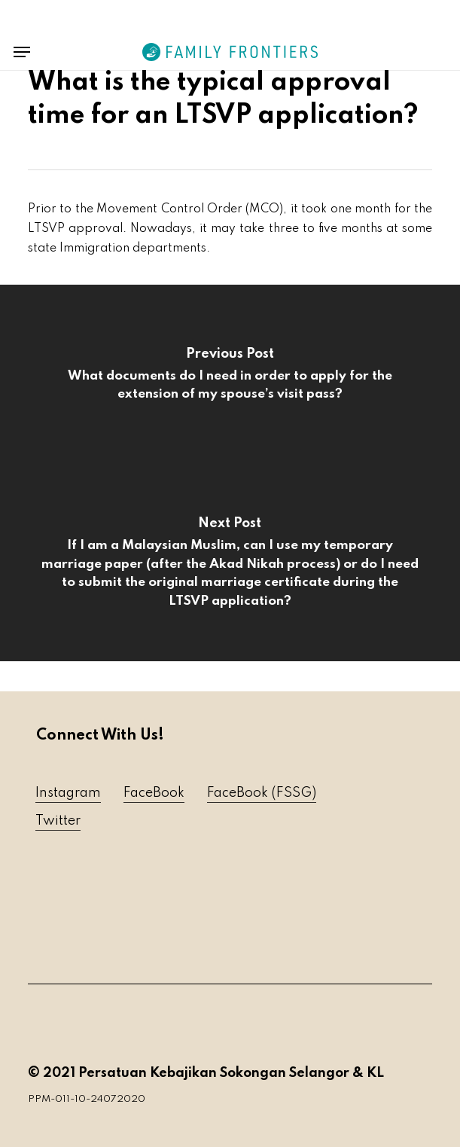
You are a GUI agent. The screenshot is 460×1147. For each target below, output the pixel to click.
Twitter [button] (58, 821)
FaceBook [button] (153, 793)
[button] (22, 51)
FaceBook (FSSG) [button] (261, 793)
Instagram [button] (68, 793)
